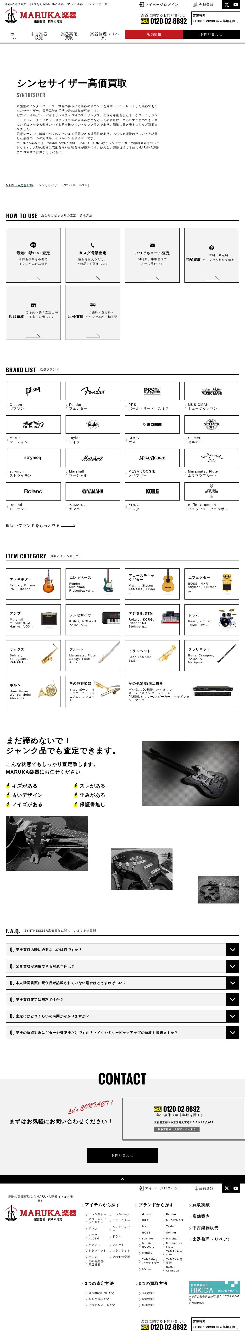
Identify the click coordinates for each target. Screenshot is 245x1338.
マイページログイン (161, 4)
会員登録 (206, 4)
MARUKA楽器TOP (19, 185)
